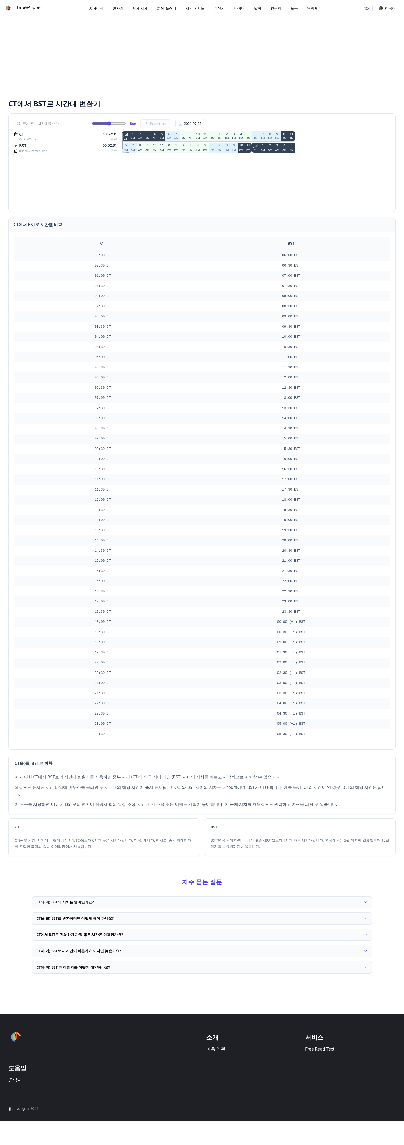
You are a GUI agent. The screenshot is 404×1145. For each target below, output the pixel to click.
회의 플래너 (166, 8)
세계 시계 (140, 8)
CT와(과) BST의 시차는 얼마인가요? (202, 904)
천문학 (276, 8)
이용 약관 (215, 1073)
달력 (257, 8)
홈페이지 (96, 8)
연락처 (312, 8)
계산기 (219, 8)
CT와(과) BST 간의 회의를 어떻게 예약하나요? (202, 989)
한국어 (387, 8)
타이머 (239, 8)
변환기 (118, 8)
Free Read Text (319, 1073)
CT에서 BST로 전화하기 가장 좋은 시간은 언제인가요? (202, 946)
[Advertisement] (162, 57)
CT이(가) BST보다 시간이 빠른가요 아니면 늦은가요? (202, 967)
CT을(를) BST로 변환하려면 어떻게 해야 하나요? (202, 925)
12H (367, 8)
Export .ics (155, 123)
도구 (294, 8)
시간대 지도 (195, 8)
